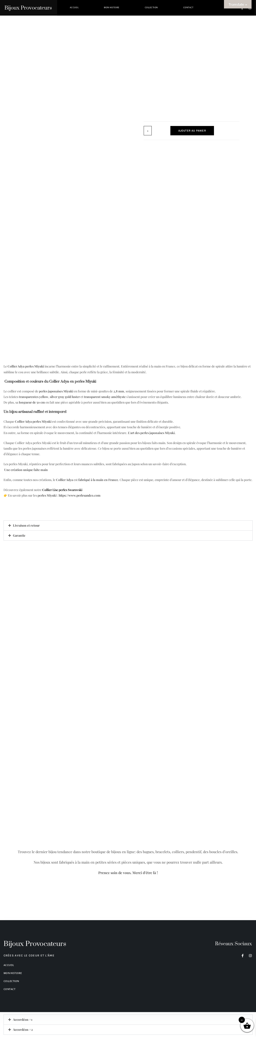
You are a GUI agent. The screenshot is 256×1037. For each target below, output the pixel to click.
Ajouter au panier (192, 130)
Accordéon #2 (23, 1029)
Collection (151, 7)
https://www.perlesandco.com (79, 495)
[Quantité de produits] (148, 130)
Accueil (74, 7)
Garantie (19, 535)
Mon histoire (111, 7)
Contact (188, 7)
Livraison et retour (26, 525)
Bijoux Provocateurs (28, 8)
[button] (128, 525)
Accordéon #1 (22, 1019)
